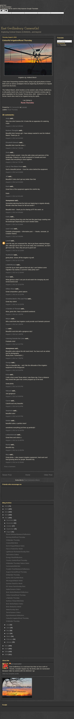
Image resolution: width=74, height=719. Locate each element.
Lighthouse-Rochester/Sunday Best (17, 551)
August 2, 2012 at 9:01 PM (14, 386)
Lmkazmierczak (11, 434)
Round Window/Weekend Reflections (18, 534)
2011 (6, 646)
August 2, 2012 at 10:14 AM (15, 250)
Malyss (8, 318)
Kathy (8, 216)
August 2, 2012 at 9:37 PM (14, 416)
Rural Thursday (13, 109)
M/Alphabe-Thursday (13, 575)
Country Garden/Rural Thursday (16, 560)
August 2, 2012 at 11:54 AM (15, 272)
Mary (7, 454)
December (10, 520)
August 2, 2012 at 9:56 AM (14, 236)
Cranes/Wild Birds (12, 543)
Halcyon (8, 391)
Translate (61, 45)
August (8, 532)
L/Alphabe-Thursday (12, 598)
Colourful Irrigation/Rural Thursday (17, 618)
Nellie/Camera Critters (13, 589)
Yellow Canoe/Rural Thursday (16, 595)
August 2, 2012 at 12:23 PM (15, 304)
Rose (7, 277)
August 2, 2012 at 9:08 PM (14, 396)
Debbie (8, 420)
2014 (6, 512)
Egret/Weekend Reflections (15, 615)
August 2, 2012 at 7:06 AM (14, 148)
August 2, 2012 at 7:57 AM (14, 162)
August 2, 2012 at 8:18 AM (14, 172)
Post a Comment (9, 466)
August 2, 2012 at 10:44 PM (15, 430)
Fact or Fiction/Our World (14, 549)
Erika (8, 374)
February (9, 639)
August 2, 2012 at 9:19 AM (14, 224)
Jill (7, 176)
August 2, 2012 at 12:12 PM (15, 294)
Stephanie (9, 410)
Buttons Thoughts (12, 130)
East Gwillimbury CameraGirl (20, 28)
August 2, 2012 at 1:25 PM (14, 314)
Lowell (8, 241)
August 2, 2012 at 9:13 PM (14, 406)
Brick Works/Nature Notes (14, 604)
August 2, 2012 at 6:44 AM (14, 138)
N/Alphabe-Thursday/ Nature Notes (17, 563)
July (7, 625)
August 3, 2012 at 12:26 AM (15, 462)
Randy (8, 444)
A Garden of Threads (13, 308)
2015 (6, 509)
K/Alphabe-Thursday (13, 621)
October (9, 526)
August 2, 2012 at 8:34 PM (14, 370)
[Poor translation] (5, 10)
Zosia (8, 152)
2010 (6, 648)
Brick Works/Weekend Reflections (17, 592)
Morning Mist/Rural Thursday (15, 537)
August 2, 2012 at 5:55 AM (14, 126)
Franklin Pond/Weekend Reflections (18, 569)
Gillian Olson (10, 289)
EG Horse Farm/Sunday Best (15, 586)
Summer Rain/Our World (14, 583)
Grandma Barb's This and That (16, 299)
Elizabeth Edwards (12, 142)
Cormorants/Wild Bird (13, 566)
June (8, 627)
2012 (6, 518)
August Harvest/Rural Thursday (16, 572)
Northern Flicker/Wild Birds (15, 601)
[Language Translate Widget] (64, 41)
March (8, 636)
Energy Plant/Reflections (14, 557)
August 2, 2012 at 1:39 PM (14, 324)
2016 (6, 506)
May (8, 630)
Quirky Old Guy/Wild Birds (14, 578)
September (10, 529)
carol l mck (9, 229)
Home (27, 475)
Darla (7, 186)
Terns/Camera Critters (13, 612)
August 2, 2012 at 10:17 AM (15, 260)
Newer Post (7, 475)
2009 (6, 651)
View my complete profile (10, 673)
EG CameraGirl (16, 664)
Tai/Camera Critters (12, 554)
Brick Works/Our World (13, 606)
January (9, 642)
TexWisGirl (9, 255)
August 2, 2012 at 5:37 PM (14, 344)
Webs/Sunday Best (12, 609)
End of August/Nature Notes (15, 546)
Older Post (48, 475)
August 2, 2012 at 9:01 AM (14, 196)
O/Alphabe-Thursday (13, 540)
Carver (8, 400)
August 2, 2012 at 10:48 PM (15, 440)
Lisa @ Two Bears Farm (14, 166)
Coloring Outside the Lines (15, 338)
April (8, 633)
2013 (6, 515)
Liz (7, 328)
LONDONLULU (11, 265)
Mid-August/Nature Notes (14, 580)
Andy (7, 118)
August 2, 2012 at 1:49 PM (14, 334)
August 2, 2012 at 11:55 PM (15, 450)
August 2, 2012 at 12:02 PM (15, 284)
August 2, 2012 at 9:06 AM (14, 212)
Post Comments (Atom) (32, 480)
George (8, 362)
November (10, 523)
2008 (6, 654)
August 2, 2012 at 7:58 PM (14, 358)
